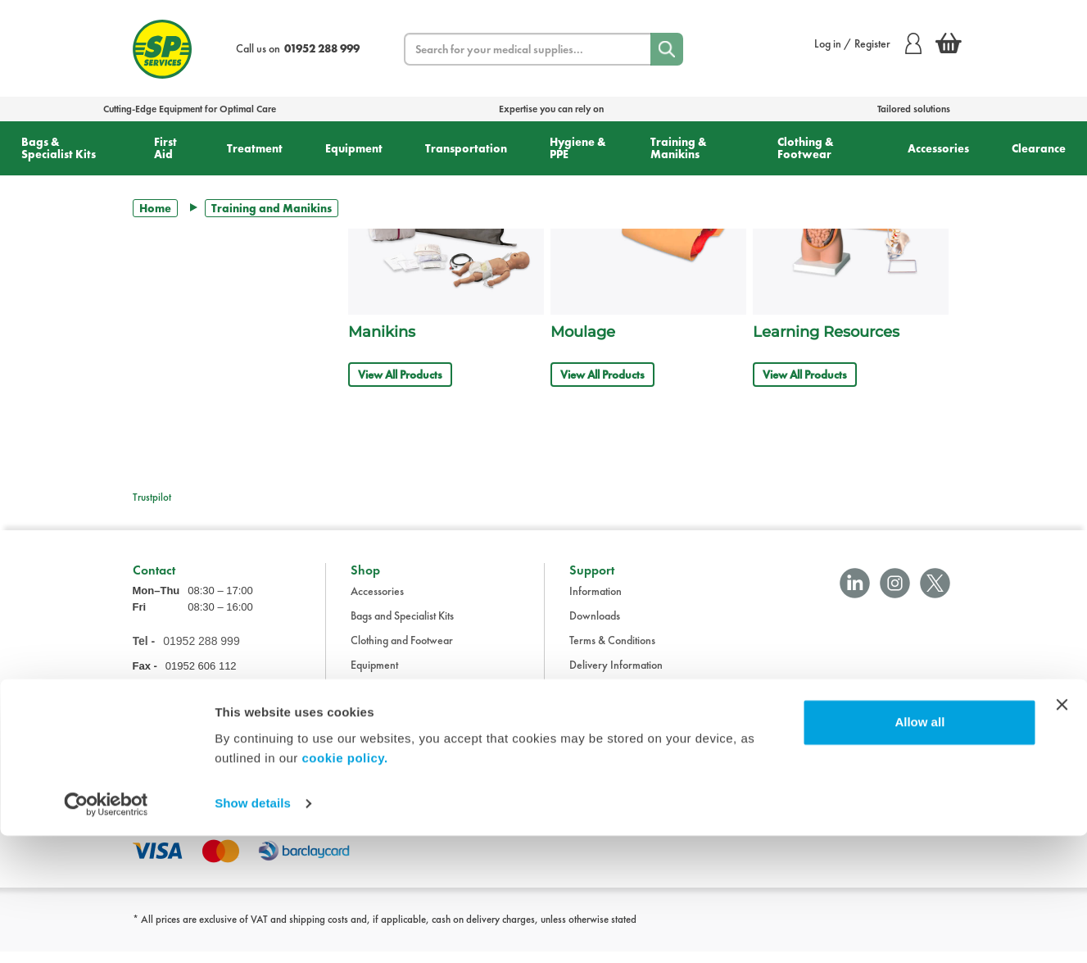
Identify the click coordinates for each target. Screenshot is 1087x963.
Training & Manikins (678, 147)
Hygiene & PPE (578, 147)
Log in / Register (868, 43)
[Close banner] (1061, 832)
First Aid (165, 147)
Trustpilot (152, 497)
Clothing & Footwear (805, 147)
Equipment (354, 148)
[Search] (666, 49)
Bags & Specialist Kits (58, 147)
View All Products (400, 374)
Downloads (594, 627)
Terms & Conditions (612, 651)
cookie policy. (345, 886)
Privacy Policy (600, 700)
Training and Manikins (401, 750)
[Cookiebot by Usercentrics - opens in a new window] (106, 931)
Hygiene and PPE (389, 725)
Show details (253, 931)
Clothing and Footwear (402, 651)
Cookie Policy (600, 725)
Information (595, 602)
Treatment (255, 148)
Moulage (582, 332)
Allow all (919, 849)
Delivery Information (616, 676)
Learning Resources (826, 332)
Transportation (466, 148)
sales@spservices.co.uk (185, 703)
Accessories (938, 148)
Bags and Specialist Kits (402, 627)
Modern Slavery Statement (629, 750)
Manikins (381, 332)
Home (155, 208)
